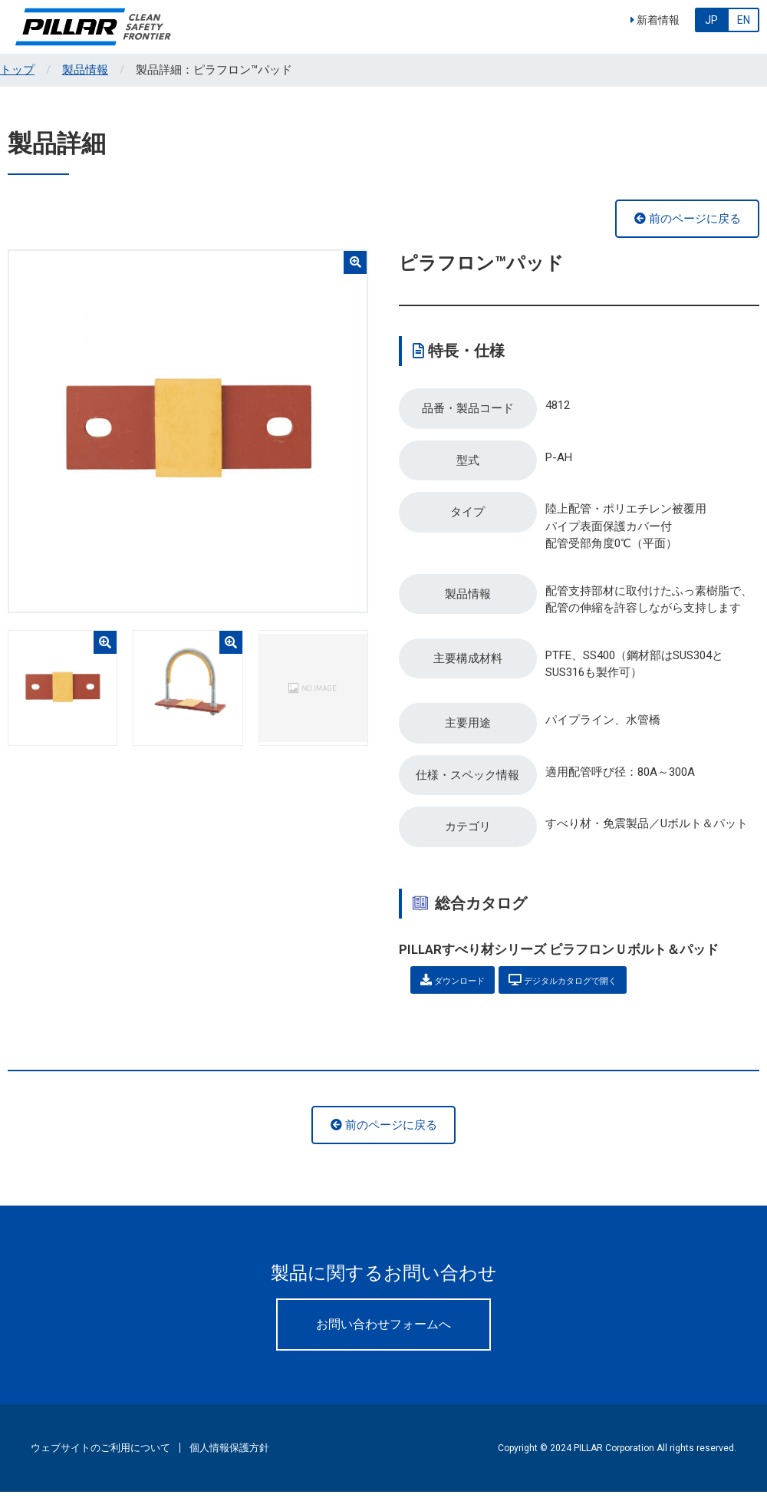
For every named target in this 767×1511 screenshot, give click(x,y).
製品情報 (85, 70)
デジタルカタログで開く (608, 996)
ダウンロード (465, 996)
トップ (17, 70)
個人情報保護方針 (229, 1466)
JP (711, 20)
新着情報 (655, 20)
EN (743, 20)
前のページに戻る (687, 219)
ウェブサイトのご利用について (100, 1466)
